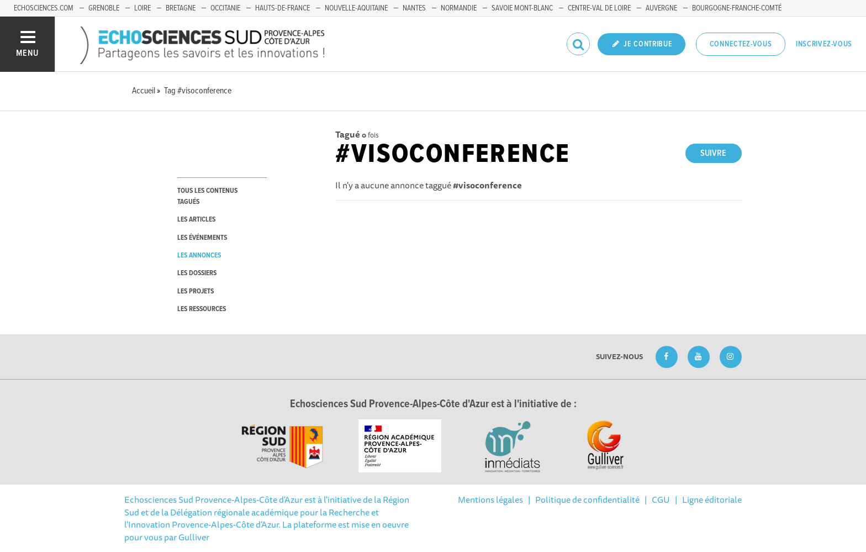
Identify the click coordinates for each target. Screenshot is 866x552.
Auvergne (661, 8)
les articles (196, 219)
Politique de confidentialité (587, 499)
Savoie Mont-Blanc (522, 8)
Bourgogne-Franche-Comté (736, 8)
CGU (661, 499)
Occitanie (225, 8)
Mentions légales (490, 499)
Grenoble (103, 8)
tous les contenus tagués (207, 196)
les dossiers (196, 273)
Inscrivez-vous (824, 44)
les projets (195, 291)
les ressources (201, 309)
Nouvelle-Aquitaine (356, 8)
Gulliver (193, 537)
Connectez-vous (741, 44)
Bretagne (181, 8)
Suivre (713, 153)
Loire (142, 8)
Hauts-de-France (282, 8)
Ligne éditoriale (712, 499)
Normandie (459, 8)
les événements (202, 238)
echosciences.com (43, 8)
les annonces (199, 255)
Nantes (414, 8)
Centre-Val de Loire (599, 8)
